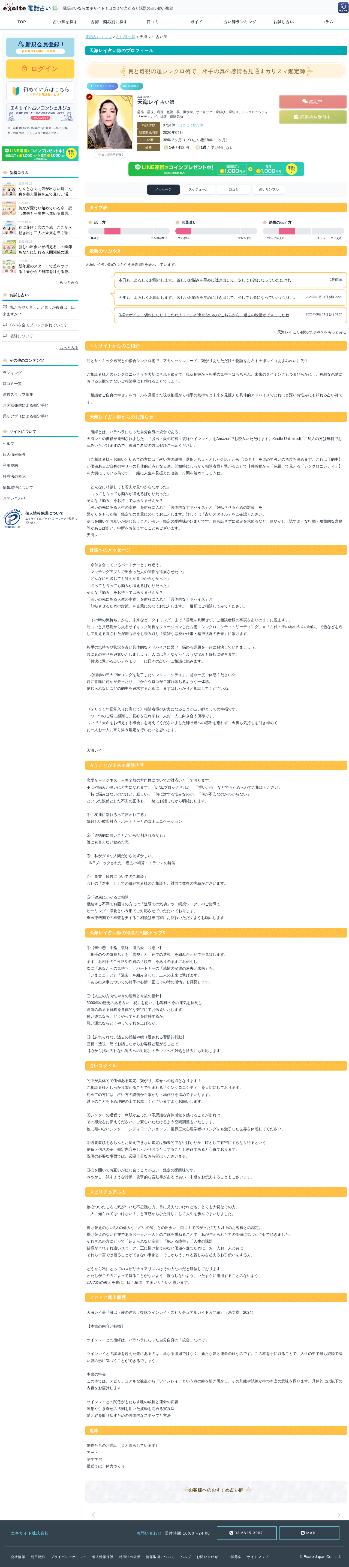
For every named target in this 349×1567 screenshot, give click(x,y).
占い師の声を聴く (113, 154)
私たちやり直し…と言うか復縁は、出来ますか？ (39, 310)
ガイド (196, 22)
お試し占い (283, 22)
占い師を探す (65, 22)
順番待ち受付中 (315, 117)
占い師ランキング (240, 22)
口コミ (153, 22)
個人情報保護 (14, 454)
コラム (327, 22)
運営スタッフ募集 (18, 394)
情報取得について (18, 487)
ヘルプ (8, 443)
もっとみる (69, 282)
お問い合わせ (14, 498)
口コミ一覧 (12, 383)
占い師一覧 (125, 37)
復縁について (21, 336)
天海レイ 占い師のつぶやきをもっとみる (312, 332)
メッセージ (163, 189)
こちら (31, 132)
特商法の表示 (14, 476)
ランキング (12, 372)
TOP (21, 22)
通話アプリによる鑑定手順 (26, 416)
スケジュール (198, 189)
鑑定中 (315, 101)
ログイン (43, 69)
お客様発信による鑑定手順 (26, 405)
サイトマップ (258, 1557)
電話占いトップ (98, 37)
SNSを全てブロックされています (38, 325)
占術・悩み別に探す (109, 22)
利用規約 (10, 465)
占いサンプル (269, 189)
